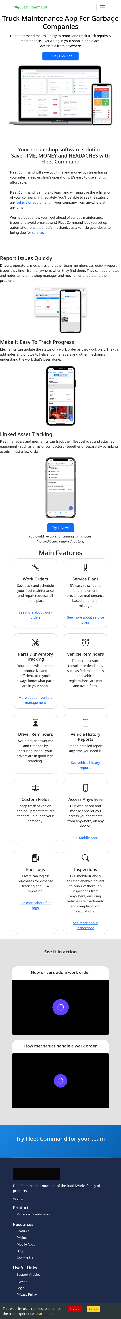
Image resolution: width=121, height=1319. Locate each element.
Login (20, 1288)
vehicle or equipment (33, 202)
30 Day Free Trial (61, 56)
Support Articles (28, 1274)
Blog (20, 1251)
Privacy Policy (27, 1294)
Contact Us (25, 1258)
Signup (22, 1281)
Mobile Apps (26, 1244)
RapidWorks (76, 1185)
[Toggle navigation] (102, 7)
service (37, 232)
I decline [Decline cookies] (75, 1309)
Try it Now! (60, 527)
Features (23, 1231)
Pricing (22, 1237)
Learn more (45, 1313)
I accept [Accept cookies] (93, 1309)
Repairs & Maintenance (33, 1214)
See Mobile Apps (86, 837)
